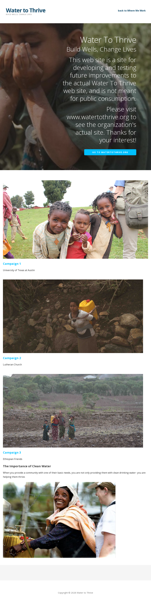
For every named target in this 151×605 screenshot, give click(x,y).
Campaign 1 (12, 264)
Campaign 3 (12, 452)
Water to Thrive (25, 10)
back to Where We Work (132, 10)
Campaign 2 (12, 358)
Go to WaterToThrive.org (110, 152)
